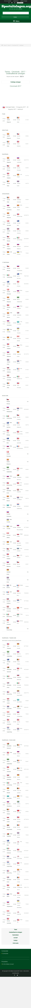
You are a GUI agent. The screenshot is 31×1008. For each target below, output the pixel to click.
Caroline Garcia (20, 448)
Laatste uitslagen (23, 1)
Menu (16, 21)
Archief (15, 937)
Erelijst (15, 940)
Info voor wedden (7, 1)
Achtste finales (5, 193)
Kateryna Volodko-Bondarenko (19, 905)
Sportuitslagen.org (16, 6)
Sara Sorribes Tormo (19, 872)
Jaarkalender (15, 1)
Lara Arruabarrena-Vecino (19, 887)
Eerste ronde (5, 395)
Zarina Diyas (19, 701)
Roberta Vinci (19, 378)
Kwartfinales (5, 154)
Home (5, 45)
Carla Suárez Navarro (19, 207)
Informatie (15, 943)
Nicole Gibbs (19, 851)
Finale (3, 114)
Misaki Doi (19, 914)
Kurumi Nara (19, 858)
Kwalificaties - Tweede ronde (9, 638)
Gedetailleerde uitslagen (15, 932)
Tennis (9, 45)
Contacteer (5, 953)
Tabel (15, 929)
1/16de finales (5, 262)
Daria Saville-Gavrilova (19, 276)
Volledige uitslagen (15, 82)
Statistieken (15, 935)
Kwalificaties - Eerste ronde (8, 740)
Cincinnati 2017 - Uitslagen (17, 45)
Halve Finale (5, 130)
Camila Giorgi (19, 239)
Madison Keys (19, 216)
